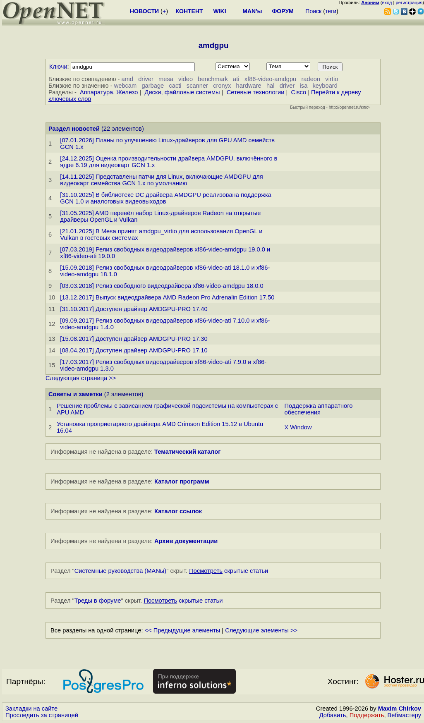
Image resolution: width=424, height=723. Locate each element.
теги (330, 11)
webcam (125, 85)
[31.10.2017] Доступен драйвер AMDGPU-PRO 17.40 (133, 309)
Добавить (332, 715)
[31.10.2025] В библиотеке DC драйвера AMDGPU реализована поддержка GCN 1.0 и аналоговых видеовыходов (165, 198)
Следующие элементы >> (261, 630)
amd (127, 79)
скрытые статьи (228, 570)
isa (304, 85)
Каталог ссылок (178, 511)
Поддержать (367, 715)
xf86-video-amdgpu (270, 79)
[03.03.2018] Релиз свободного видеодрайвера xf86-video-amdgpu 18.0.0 (161, 285)
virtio (331, 79)
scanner (197, 85)
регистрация (409, 2)
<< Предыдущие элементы (182, 630)
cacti (175, 85)
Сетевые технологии (256, 92)
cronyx (222, 85)
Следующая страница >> (81, 378)
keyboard (325, 85)
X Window (298, 427)
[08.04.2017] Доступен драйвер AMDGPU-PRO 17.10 (133, 350)
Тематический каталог (187, 451)
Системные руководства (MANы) (120, 570)
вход (387, 2)
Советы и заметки (75, 394)
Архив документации (186, 541)
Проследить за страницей (41, 715)
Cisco (298, 92)
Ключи (58, 66)
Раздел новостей (74, 128)
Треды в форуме (97, 600)
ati (236, 79)
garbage (152, 85)
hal (270, 85)
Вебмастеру (404, 715)
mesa (165, 79)
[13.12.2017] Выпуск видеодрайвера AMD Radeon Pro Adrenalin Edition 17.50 (167, 297)
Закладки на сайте (31, 708)
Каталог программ (181, 481)
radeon (310, 79)
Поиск (313, 11)
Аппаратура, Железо (109, 92)
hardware (248, 85)
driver (145, 79)
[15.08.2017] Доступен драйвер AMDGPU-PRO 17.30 (133, 338)
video (185, 79)
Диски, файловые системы (182, 92)
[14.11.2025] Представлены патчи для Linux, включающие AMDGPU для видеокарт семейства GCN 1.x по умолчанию (161, 180)
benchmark (213, 79)
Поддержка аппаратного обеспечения (319, 409)
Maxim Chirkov (399, 708)
